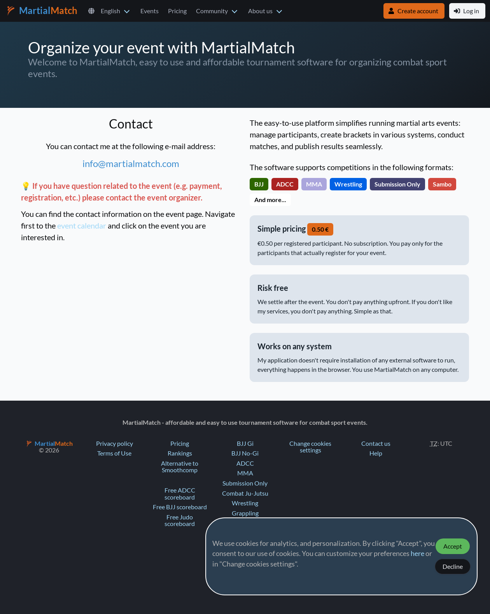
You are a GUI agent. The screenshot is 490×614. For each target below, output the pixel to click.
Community (212, 10)
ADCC (245, 463)
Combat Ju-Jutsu (245, 493)
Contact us (375, 443)
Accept (452, 546)
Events (149, 10)
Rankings (180, 453)
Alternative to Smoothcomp (179, 467)
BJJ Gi (245, 443)
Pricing (177, 10)
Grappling (245, 513)
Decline (453, 566)
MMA (245, 473)
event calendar (81, 226)
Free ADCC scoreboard (179, 494)
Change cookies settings (310, 447)
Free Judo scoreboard (179, 521)
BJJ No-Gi (245, 453)
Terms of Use (114, 453)
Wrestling (245, 503)
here (417, 554)
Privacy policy (114, 443)
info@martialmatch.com (130, 163)
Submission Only (245, 483)
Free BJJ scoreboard (180, 506)
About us (260, 10)
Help (375, 453)
